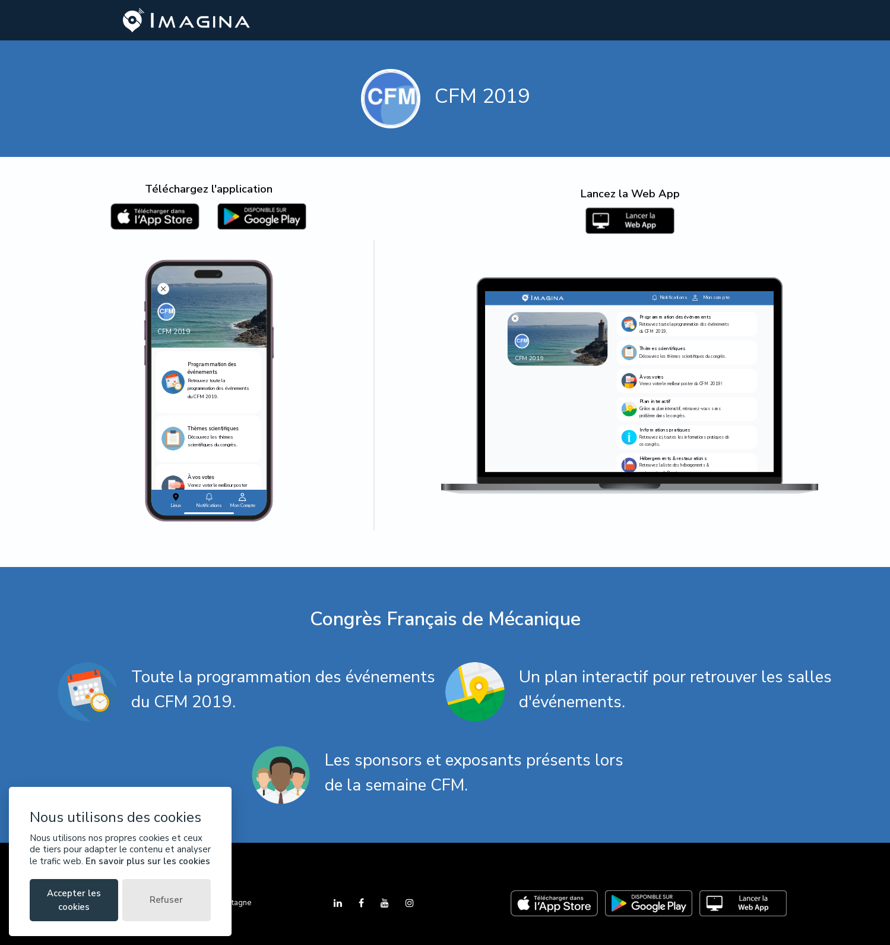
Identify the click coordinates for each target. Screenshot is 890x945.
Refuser (166, 900)
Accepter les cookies (74, 900)
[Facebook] (362, 903)
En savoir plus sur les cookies (147, 861)
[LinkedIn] (339, 903)
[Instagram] (410, 903)
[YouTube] (386, 903)
